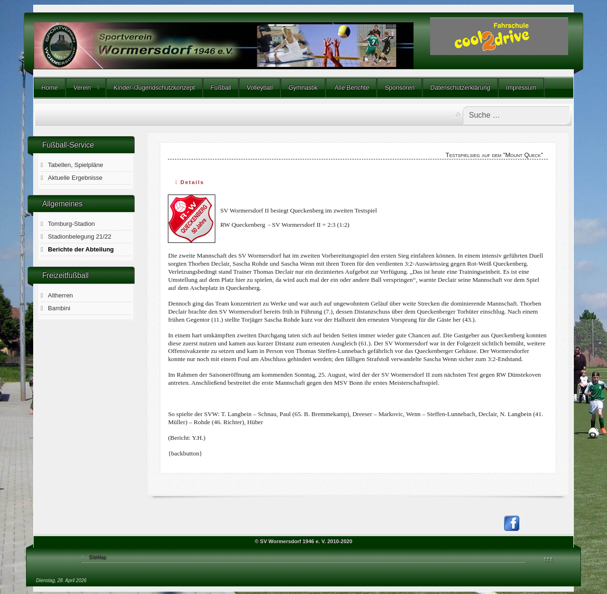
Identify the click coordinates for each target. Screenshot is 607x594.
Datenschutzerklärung (460, 87)
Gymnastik (302, 87)
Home (49, 87)
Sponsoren (399, 87)
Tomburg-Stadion (71, 223)
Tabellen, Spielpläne (75, 164)
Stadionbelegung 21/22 (79, 236)
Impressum (521, 87)
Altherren (60, 295)
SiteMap (98, 557)
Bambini (59, 308)
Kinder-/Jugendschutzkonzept (154, 87)
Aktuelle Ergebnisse (75, 177)
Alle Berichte (351, 87)
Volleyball (260, 87)
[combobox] (516, 115)
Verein (82, 87)
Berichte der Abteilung (81, 249)
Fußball (221, 87)
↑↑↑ (548, 558)
